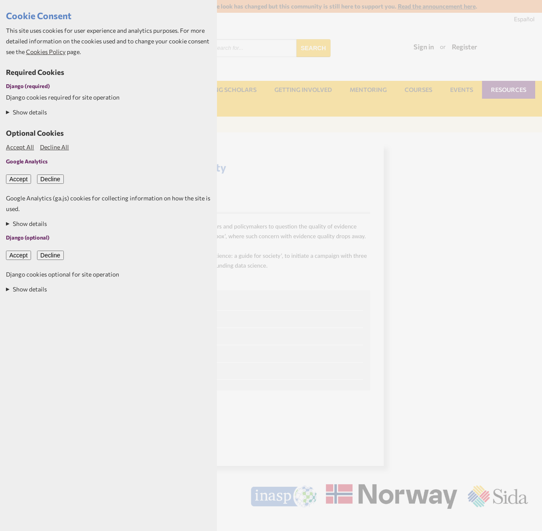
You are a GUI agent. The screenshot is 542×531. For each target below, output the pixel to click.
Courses (418, 89)
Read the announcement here (437, 6)
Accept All (20, 147)
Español (524, 19)
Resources (508, 89)
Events (461, 89)
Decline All (54, 147)
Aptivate (520, 520)
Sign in (424, 47)
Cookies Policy (46, 51)
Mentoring (368, 89)
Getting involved (303, 89)
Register (464, 47)
